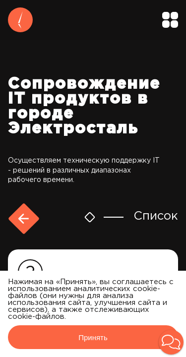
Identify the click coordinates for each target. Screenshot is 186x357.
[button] (171, 342)
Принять (93, 337)
